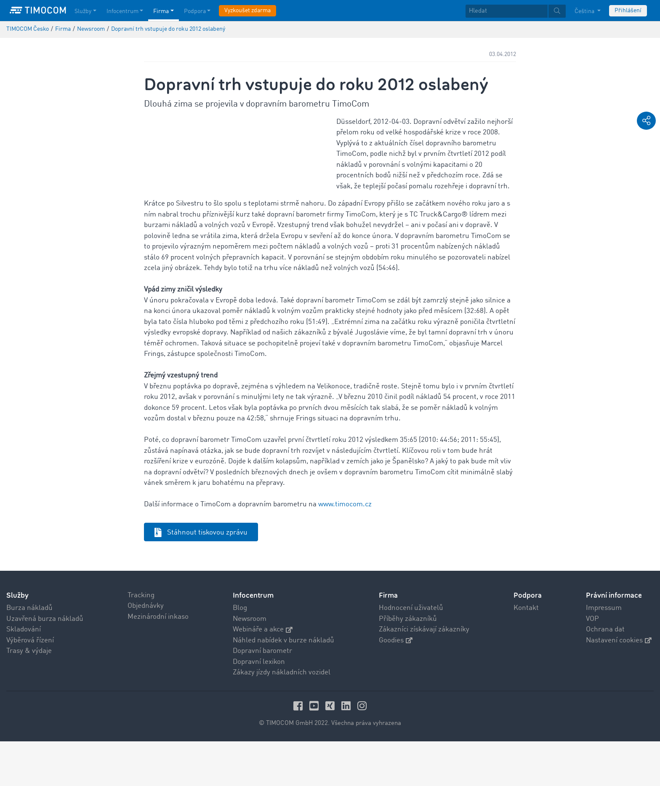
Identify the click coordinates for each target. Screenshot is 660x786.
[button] (646, 121)
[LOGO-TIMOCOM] (38, 10)
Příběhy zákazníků (408, 663)
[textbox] (515, 11)
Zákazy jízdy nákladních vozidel (281, 717)
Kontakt (526, 652)
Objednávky (146, 650)
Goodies (395, 685)
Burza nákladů (29, 652)
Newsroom (249, 663)
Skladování (23, 674)
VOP (592, 663)
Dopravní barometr (262, 695)
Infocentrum (253, 640)
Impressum (604, 652)
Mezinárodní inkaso (158, 661)
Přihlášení (628, 10)
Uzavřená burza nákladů (44, 663)
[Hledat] (506, 11)
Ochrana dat (605, 674)
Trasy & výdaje (29, 695)
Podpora (528, 640)
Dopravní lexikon (259, 706)
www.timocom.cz (345, 549)
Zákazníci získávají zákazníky (424, 674)
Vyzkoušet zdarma (247, 10)
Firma (388, 640)
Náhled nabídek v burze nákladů (283, 685)
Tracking (141, 640)
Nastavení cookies (619, 685)
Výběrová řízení (30, 685)
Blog (240, 652)
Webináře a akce (263, 674)
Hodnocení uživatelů (411, 652)
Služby (17, 640)
